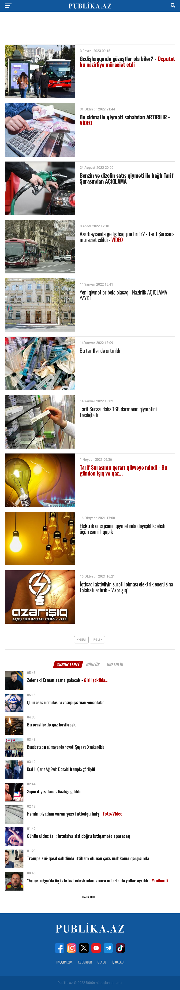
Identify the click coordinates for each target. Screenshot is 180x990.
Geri (81, 639)
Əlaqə (102, 962)
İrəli (97, 639)
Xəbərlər (85, 962)
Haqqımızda (64, 962)
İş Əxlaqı (118, 962)
